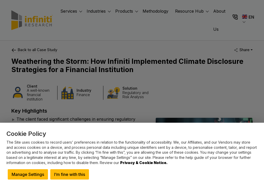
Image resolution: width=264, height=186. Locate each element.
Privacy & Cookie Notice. (144, 162)
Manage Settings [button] (28, 174)
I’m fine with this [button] (69, 174)
